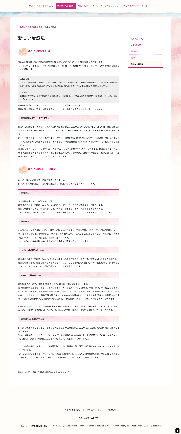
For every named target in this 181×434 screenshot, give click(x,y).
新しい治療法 (137, 63)
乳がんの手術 (137, 38)
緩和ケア (135, 57)
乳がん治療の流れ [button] (45, 5)
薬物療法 (135, 51)
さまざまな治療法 (35, 26)
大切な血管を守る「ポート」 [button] (137, 5)
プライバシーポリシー (96, 410)
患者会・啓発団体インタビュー (106, 5)
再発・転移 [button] (83, 5)
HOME (31, 5)
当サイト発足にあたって (74, 410)
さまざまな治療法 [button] (65, 5)
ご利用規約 (112, 410)
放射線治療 (136, 45)
